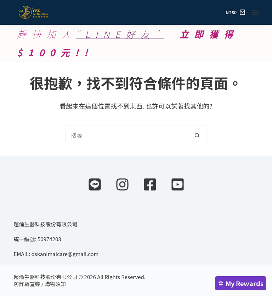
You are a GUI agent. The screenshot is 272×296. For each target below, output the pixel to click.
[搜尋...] (126, 135)
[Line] (95, 184)
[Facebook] (150, 184)
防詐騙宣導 (26, 284)
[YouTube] (178, 184)
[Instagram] (122, 184)
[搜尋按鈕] (197, 135)
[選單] (255, 12)
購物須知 (55, 284)
